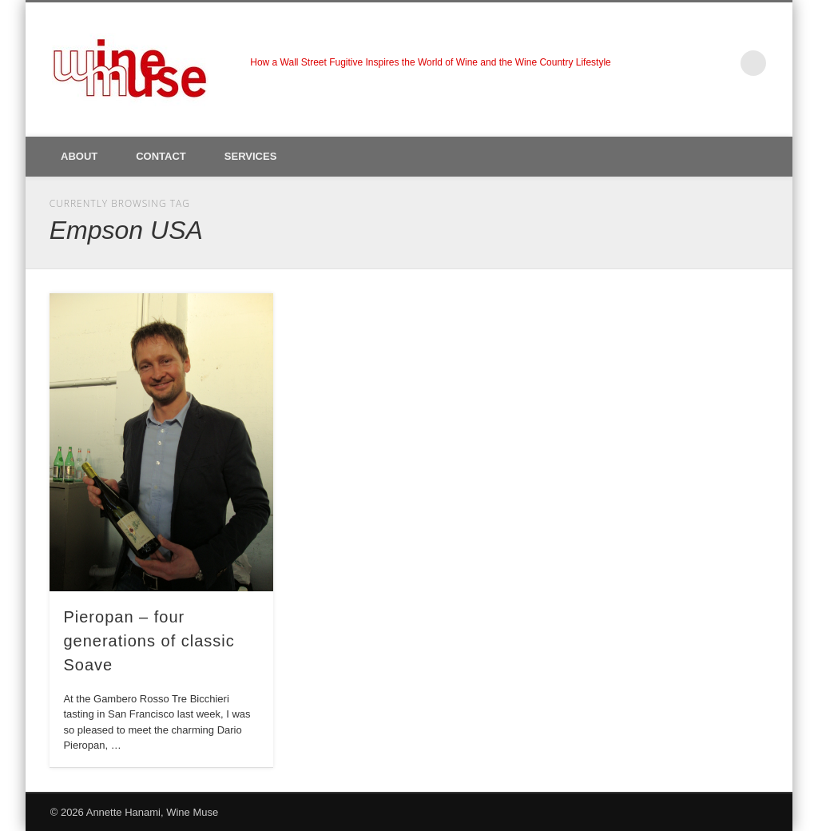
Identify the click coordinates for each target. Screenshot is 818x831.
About (79, 156)
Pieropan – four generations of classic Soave (148, 641)
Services (250, 156)
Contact (161, 156)
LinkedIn (720, 63)
